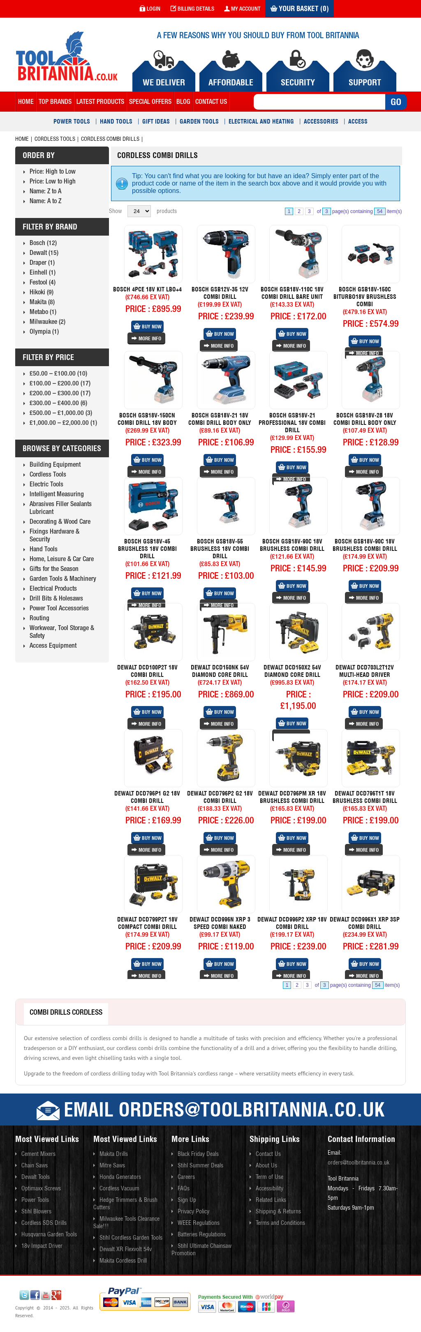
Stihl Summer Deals (200, 1165)
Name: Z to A (45, 191)
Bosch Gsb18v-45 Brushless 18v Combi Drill (147, 549)
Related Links (271, 1200)
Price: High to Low (53, 171)
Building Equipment (55, 464)
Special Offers (150, 101)
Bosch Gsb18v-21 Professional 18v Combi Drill (292, 423)
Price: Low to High (53, 181)
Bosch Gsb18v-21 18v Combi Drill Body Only (219, 419)
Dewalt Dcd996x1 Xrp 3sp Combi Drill (365, 923)
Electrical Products (53, 588)
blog (183, 101)
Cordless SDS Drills (44, 1223)
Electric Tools (46, 484)
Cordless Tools (55, 138)
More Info (146, 338)
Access (358, 121)
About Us (266, 1165)
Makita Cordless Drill (123, 1260)
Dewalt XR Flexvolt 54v (125, 1249)
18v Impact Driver (41, 1245)
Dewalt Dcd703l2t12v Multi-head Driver (364, 671)
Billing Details (192, 8)
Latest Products (100, 101)
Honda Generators (120, 1177)
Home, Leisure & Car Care (62, 558)
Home (26, 101)
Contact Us (268, 1154)
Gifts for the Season (54, 568)
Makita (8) (42, 301)
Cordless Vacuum (119, 1188)
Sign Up (187, 1200)
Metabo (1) (43, 311)
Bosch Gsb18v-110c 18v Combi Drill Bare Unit (292, 293)
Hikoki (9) (41, 292)
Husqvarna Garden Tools (49, 1234)
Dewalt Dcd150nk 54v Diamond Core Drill (220, 671)
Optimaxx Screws (41, 1188)
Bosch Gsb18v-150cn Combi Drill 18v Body (147, 419)
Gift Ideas (156, 121)
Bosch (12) (43, 242)
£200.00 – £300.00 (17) (60, 393)
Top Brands (55, 101)
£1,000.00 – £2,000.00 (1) (63, 422)
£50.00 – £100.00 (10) (58, 373)
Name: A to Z (45, 200)
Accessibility (269, 1188)
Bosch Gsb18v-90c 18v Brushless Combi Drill (292, 545)
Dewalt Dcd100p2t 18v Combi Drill (147, 671)
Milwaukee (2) (47, 321)
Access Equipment (53, 645)
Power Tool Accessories (59, 608)
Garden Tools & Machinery (63, 578)
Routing (39, 617)
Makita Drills (113, 1154)
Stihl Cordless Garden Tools (130, 1237)
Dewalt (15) (44, 252)
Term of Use (269, 1177)
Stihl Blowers (36, 1211)
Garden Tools (199, 121)
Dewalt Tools (35, 1177)
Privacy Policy (193, 1211)
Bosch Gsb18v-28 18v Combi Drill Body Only (364, 419)
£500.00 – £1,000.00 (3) (61, 412)
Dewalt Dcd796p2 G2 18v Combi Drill (220, 797)
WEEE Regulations (199, 1223)
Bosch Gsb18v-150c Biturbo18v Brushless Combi (364, 297)
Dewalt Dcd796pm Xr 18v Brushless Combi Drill (292, 797)
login (149, 8)
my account (242, 8)
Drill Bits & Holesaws (56, 598)
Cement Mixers (38, 1154)
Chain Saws (34, 1165)
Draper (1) (42, 262)
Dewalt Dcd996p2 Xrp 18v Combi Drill (292, 923)
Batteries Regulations (202, 1234)
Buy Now (147, 326)
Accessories (321, 121)
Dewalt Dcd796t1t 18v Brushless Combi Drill (365, 797)
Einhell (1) (43, 272)
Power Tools (71, 121)
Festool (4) (43, 282)
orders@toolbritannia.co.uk (358, 1162)
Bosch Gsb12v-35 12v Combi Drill (220, 293)
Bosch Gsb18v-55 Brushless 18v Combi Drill (219, 549)
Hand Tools (116, 121)
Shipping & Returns (278, 1211)
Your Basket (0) (299, 8)
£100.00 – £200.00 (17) (60, 383)
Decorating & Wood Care (60, 521)
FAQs (184, 1188)
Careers (186, 1177)
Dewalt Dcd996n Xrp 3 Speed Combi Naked (220, 923)
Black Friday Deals (198, 1154)
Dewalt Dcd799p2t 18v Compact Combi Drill (147, 923)
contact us (211, 101)
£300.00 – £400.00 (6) (58, 402)
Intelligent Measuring (57, 493)
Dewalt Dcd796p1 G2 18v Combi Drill (147, 797)
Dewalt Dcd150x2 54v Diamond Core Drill (292, 671)
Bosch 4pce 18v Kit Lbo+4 (147, 289)
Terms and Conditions (280, 1223)
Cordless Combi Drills (110, 138)
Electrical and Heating (261, 121)
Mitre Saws (112, 1165)
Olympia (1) (44, 331)
